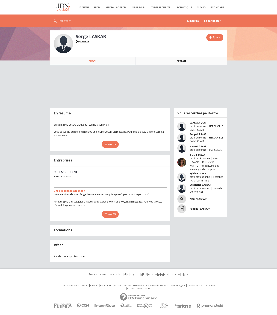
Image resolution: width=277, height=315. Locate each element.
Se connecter (212, 20)
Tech (97, 7)
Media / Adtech (116, 7)
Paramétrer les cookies (157, 285)
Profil (93, 61)
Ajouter (217, 37)
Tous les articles (194, 285)
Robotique (184, 7)
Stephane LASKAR (200, 184)
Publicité (94, 285)
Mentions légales (177, 285)
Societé (117, 285)
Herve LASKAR (198, 146)
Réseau (181, 61)
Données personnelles (133, 285)
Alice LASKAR (197, 155)
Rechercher (64, 20)
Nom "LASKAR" (199, 199)
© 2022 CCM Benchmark (138, 288)
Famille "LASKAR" (200, 208)
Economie (217, 7)
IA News (84, 7)
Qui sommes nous (70, 285)
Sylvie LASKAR (198, 173)
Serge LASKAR (198, 123)
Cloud (201, 7)
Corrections (209, 285)
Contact (84, 285)
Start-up (138, 7)
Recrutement (106, 285)
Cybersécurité (160, 7)
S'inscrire (193, 20)
